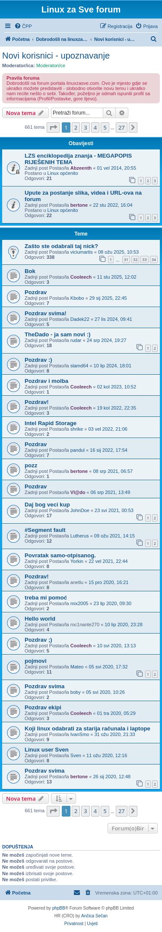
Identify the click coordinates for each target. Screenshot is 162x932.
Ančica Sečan (94, 915)
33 (144, 259)
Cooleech (81, 277)
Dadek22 (79, 319)
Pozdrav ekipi (43, 707)
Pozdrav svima (44, 686)
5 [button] (104, 127)
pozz (31, 465)
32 (135, 259)
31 (126, 259)
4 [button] (95, 127)
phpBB (58, 908)
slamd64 (79, 365)
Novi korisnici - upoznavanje (56, 55)
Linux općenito (63, 173)
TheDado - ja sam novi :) (57, 334)
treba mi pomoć (46, 597)
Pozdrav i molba (46, 381)
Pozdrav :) (38, 360)
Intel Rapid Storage (50, 423)
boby (75, 692)
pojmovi (36, 661)
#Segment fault (45, 530)
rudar (76, 340)
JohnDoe (79, 510)
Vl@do (78, 492)
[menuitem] (23, 26)
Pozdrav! (37, 402)
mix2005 (79, 603)
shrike (76, 429)
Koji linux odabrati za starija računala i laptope (87, 728)
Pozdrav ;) (38, 640)
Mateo (77, 666)
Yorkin (76, 561)
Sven (75, 755)
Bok (30, 271)
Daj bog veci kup (47, 504)
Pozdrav (36, 292)
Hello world (40, 618)
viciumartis (81, 252)
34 (154, 259)
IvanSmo (79, 734)
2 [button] (75, 127)
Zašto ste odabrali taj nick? (61, 246)
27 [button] (121, 127)
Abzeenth (81, 168)
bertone (79, 205)
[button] (53, 127)
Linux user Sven (47, 749)
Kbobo (77, 298)
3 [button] (85, 127)
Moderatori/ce (50, 65)
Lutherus (79, 535)
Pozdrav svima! (46, 313)
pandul (77, 450)
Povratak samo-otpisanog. (60, 555)
